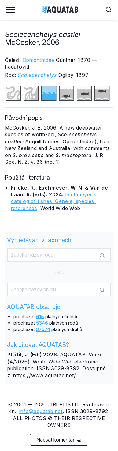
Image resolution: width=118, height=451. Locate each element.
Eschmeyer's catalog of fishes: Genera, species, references (53, 201)
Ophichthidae (39, 60)
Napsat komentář (58, 440)
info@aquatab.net (41, 411)
